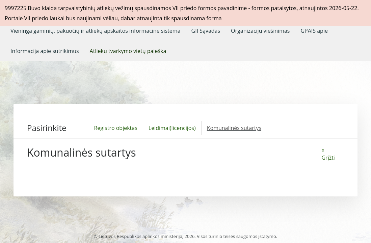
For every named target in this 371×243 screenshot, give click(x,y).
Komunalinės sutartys (234, 128)
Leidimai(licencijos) (172, 128)
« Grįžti (328, 153)
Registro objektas (115, 128)
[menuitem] (95, 31)
